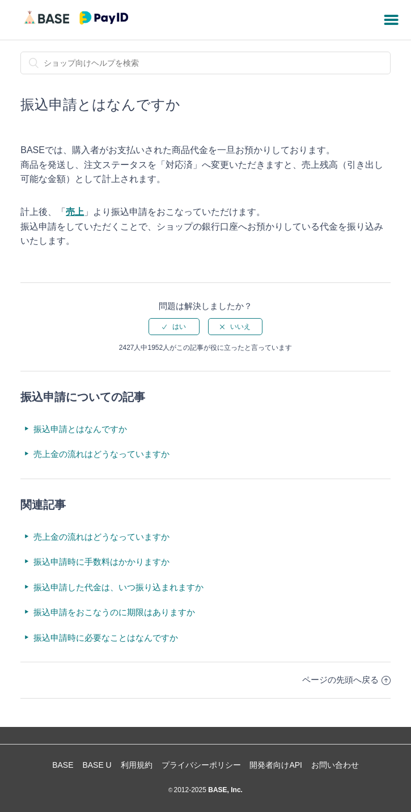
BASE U (96, 764)
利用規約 (136, 764)
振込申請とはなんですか (80, 429)
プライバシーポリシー (201, 764)
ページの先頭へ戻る (346, 679)
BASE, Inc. (224, 790)
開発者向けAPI (275, 764)
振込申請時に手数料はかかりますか (101, 561)
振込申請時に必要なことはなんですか (105, 637)
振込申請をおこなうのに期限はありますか (114, 612)
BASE (62, 764)
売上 (75, 212)
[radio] (174, 326)
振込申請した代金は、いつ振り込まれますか (118, 587)
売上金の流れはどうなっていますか (101, 454)
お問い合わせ (335, 764)
